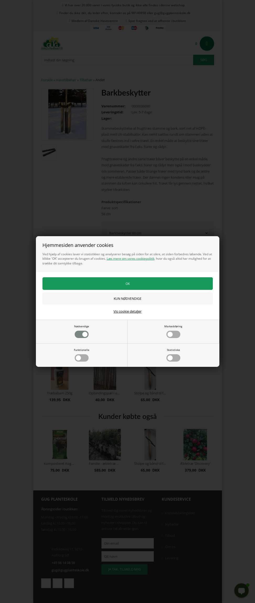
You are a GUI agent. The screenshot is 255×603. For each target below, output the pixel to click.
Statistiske (173, 355)
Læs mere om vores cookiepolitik (130, 258)
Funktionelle (81, 355)
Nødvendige (81, 331)
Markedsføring (173, 331)
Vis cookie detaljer (127, 311)
